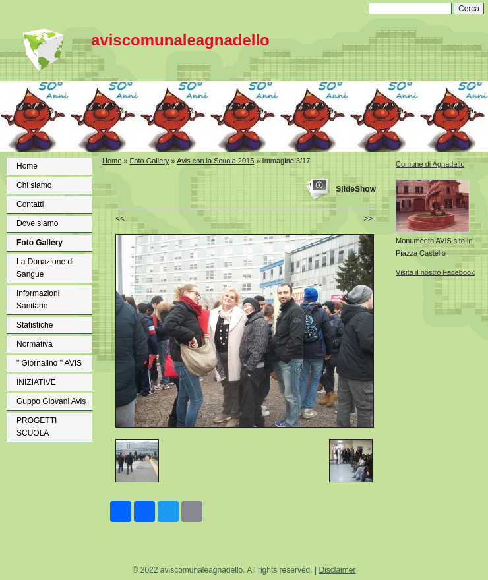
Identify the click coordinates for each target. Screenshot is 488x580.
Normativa (34, 344)
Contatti (30, 204)
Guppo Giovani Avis (51, 401)
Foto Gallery (39, 242)
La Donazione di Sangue (45, 268)
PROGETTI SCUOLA (36, 427)
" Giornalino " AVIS (49, 363)
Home (27, 166)
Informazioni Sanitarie (37, 299)
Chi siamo (33, 185)
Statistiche (34, 325)
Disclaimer (337, 570)
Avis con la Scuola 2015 (215, 161)
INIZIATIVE (36, 382)
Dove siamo (37, 223)
